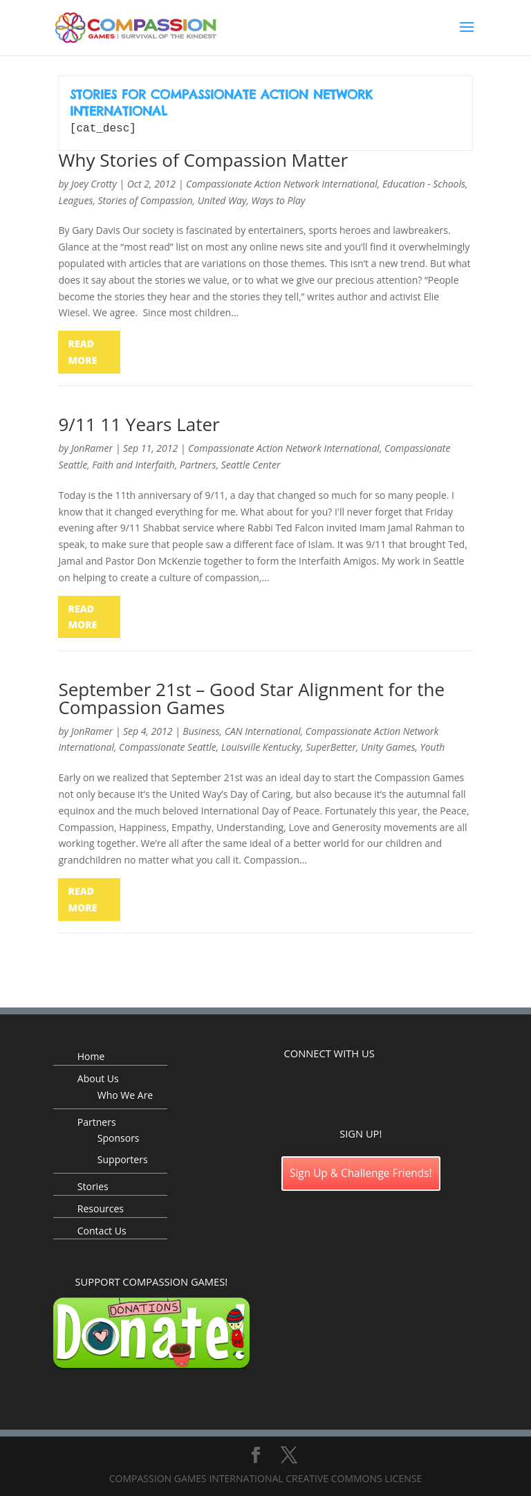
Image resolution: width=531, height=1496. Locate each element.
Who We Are (125, 1093)
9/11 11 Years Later (138, 422)
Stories (93, 1185)
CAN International (263, 729)
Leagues (75, 199)
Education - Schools (423, 182)
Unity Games (388, 745)
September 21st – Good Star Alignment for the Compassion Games (251, 696)
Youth (432, 745)
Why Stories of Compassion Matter (203, 158)
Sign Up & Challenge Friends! (361, 1172)
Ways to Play (279, 199)
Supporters (122, 1158)
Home (91, 1054)
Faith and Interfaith (133, 463)
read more (82, 350)
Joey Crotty (94, 182)
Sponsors (118, 1136)
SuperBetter (331, 745)
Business (201, 729)
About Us (98, 1077)
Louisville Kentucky (261, 745)
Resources (100, 1207)
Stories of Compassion (145, 199)
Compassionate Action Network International (282, 182)
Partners (198, 463)
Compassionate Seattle (167, 745)
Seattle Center (251, 463)
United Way (222, 199)
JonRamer (92, 446)
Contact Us (102, 1229)
